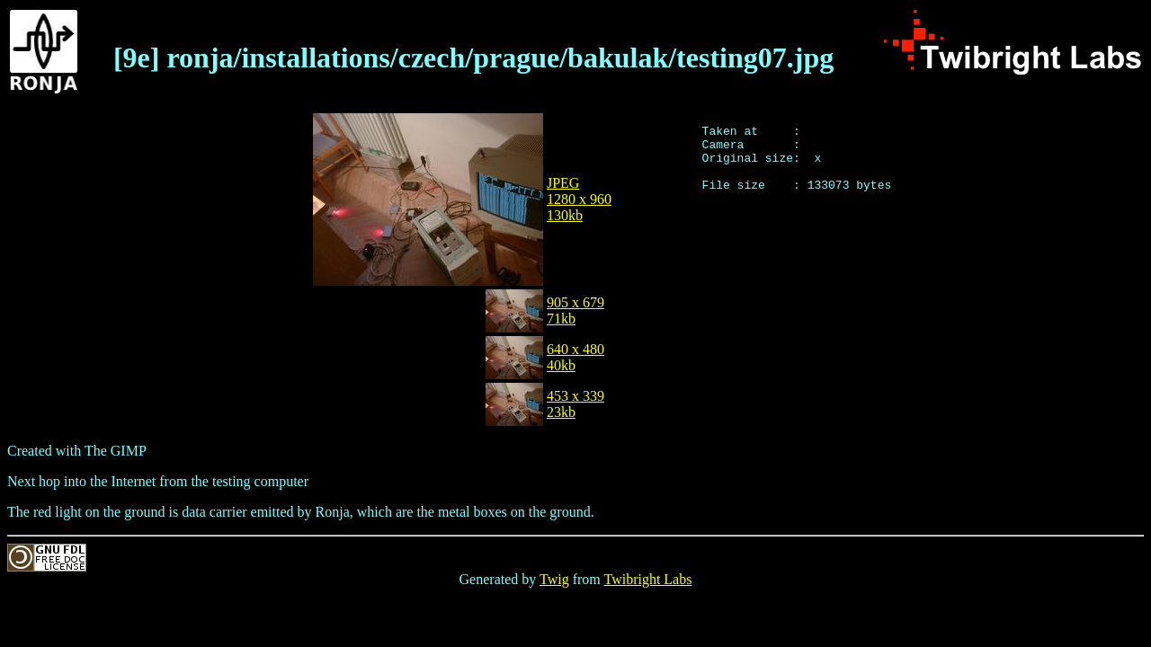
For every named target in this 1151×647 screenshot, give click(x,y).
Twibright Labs (647, 579)
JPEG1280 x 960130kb (579, 199)
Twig (554, 579)
